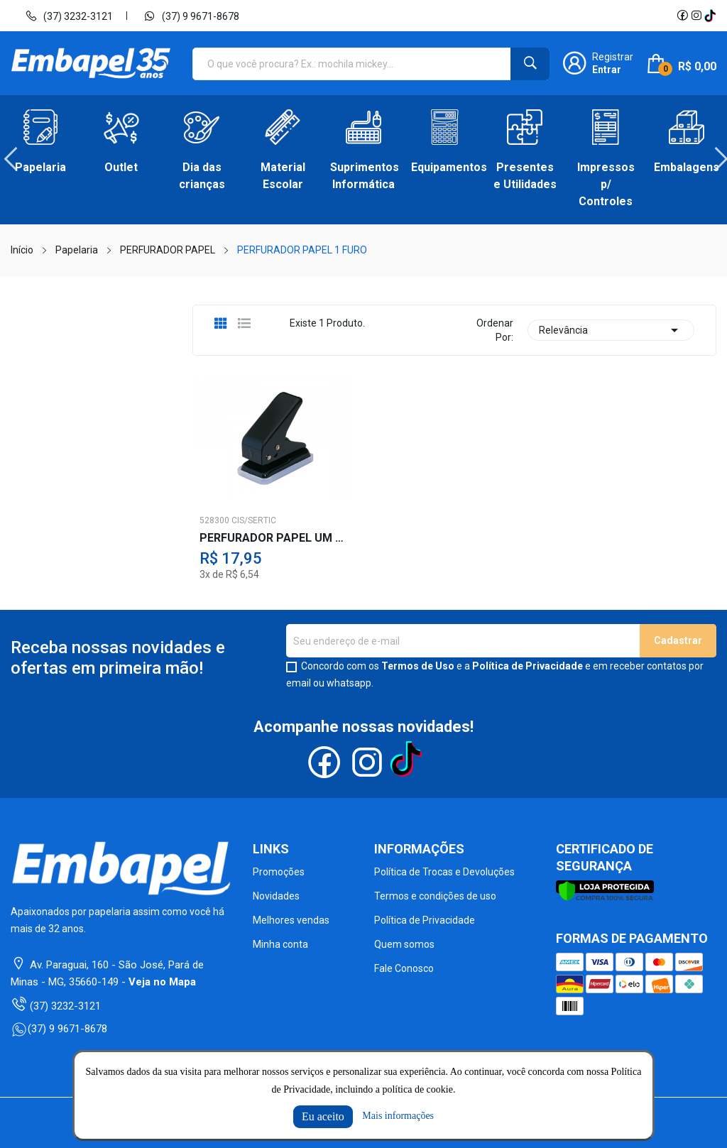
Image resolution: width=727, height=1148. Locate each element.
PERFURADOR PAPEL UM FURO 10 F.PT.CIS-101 (272, 538)
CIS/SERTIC (253, 520)
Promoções (279, 872)
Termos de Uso (417, 666)
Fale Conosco (404, 968)
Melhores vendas (291, 920)
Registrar (612, 56)
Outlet (121, 167)
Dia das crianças (202, 175)
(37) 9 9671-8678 (191, 15)
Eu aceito (323, 1116)
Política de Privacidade (527, 666)
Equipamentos (444, 167)
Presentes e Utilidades (525, 175)
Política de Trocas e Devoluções (444, 872)
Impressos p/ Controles (606, 184)
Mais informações (398, 1115)
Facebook (682, 15)
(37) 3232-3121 (69, 15)
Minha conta (280, 944)
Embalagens (686, 167)
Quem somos (404, 944)
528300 (214, 520)
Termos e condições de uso (435, 896)
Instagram (696, 15)
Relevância (611, 330)
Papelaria (40, 167)
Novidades (276, 896)
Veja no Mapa (162, 981)
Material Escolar (283, 175)
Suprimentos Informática (363, 175)
